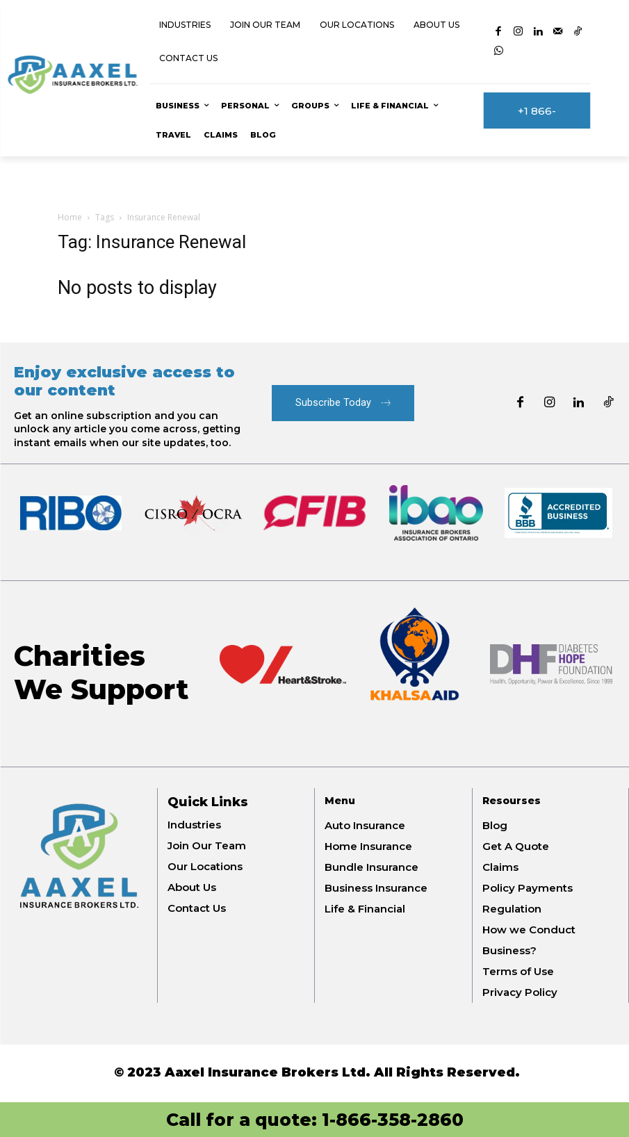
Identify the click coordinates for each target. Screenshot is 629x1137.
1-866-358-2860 (393, 1119)
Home (70, 217)
